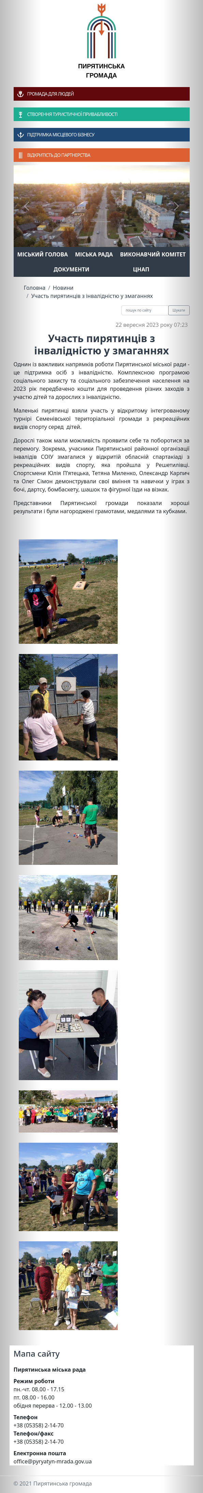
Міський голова (42, 254)
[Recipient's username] (145, 310)
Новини (63, 287)
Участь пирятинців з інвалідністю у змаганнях (92, 296)
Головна (35, 287)
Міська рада (94, 254)
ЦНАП (141, 269)
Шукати (179, 310)
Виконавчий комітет (153, 254)
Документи (71, 269)
